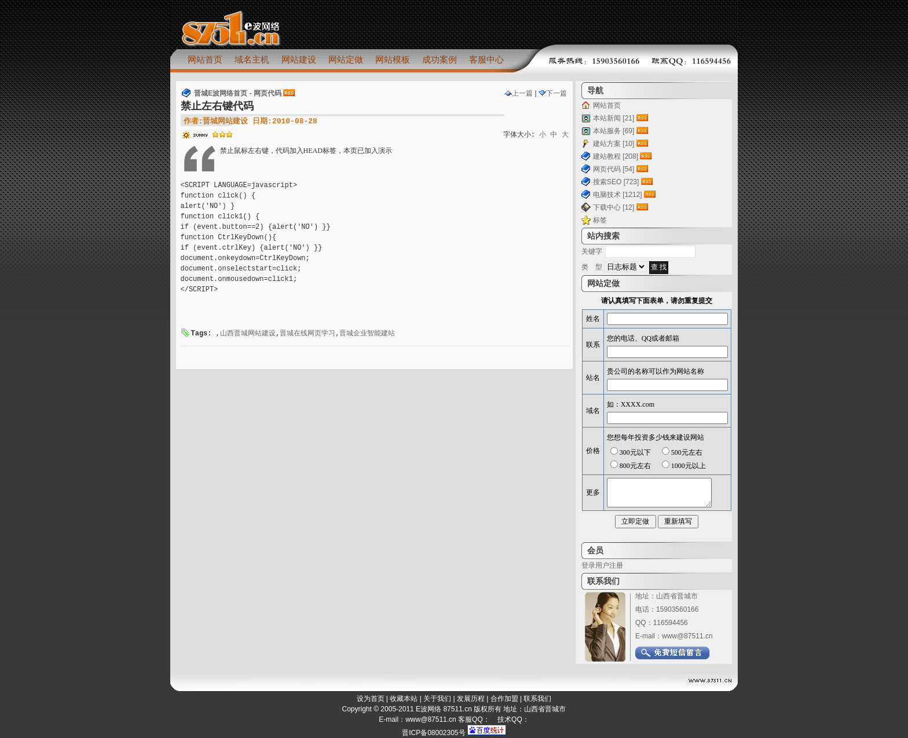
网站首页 (205, 59)
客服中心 (486, 59)
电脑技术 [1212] (617, 195)
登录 (588, 565)
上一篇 (518, 93)
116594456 (670, 623)
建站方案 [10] (613, 144)
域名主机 (252, 59)
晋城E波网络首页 (220, 93)
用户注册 (609, 565)
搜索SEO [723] (616, 182)
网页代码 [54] (613, 169)
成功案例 (439, 59)
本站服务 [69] (613, 131)
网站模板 (392, 59)
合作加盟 (504, 699)
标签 (600, 220)
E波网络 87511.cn (444, 709)
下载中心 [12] (613, 207)
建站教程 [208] (615, 156)
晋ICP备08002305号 (433, 733)
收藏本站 (404, 699)
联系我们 (537, 699)
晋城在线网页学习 (307, 334)
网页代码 (267, 93)
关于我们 (437, 699)
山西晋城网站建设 (248, 334)
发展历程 (471, 699)
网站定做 (345, 59)
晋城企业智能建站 (367, 334)
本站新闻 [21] (613, 118)
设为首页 (371, 699)
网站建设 (298, 59)
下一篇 (553, 93)
